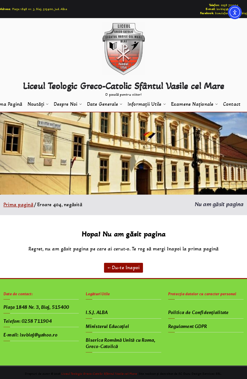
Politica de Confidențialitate (198, 313)
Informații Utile (147, 104)
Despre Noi (68, 104)
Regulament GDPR (187, 327)
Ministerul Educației (107, 327)
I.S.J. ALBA (97, 313)
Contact (232, 104)
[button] (46, 104)
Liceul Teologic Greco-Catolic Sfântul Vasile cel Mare (123, 86)
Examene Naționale (194, 104)
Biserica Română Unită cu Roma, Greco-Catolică (120, 344)
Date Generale (104, 104)
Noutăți (38, 104)
